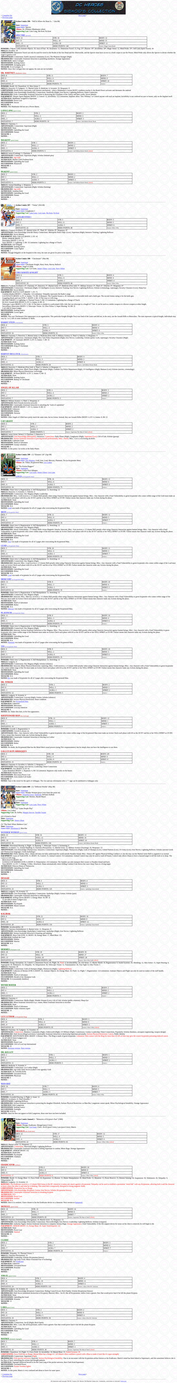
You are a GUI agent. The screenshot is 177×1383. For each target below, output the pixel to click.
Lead (10, 575)
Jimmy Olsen (42, 268)
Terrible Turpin (40, 812)
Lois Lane (41, 213)
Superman (24, 25)
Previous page (7, 17)
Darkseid (38, 795)
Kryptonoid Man (22, 701)
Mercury (11, 609)
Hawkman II (15, 828)
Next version (25, 1048)
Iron (9, 542)
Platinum (11, 642)
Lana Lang (33, 213)
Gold (10, 508)
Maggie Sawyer (28, 812)
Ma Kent (49, 213)
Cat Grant (32, 472)
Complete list (7, 15)
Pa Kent (56, 213)
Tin (9, 678)
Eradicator (19, 1261)
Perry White (60, 268)
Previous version (14, 1048)
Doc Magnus (30, 460)
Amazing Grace (28, 795)
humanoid (78, 1202)
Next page (82, 15)
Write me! (124, 1381)
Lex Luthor (48, 462)
